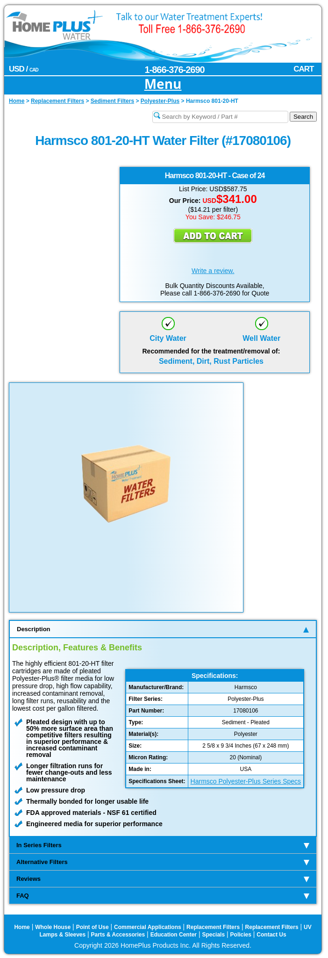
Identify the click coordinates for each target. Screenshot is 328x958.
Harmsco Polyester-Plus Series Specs (246, 781)
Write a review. (213, 270)
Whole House (53, 927)
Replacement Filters (213, 927)
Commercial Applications (147, 927)
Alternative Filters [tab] (162, 861)
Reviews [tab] (162, 878)
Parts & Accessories (118, 934)
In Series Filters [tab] (162, 845)
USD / (23, 69)
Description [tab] (163, 629)
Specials (213, 934)
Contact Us (271, 934)
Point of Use (92, 927)
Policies (240, 934)
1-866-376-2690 (174, 70)
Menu (163, 84)
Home (21, 927)
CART (303, 69)
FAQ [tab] (162, 895)
